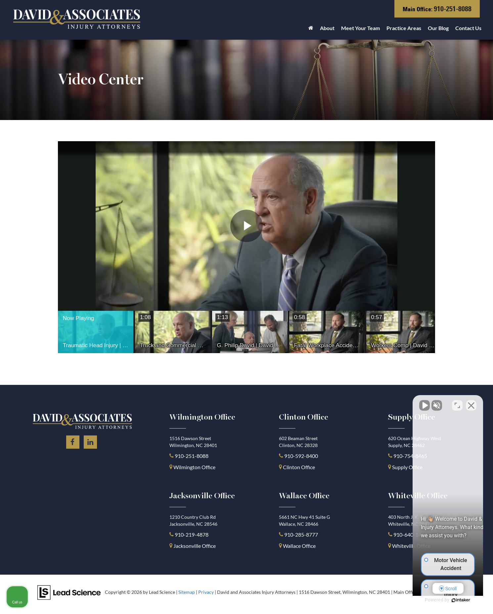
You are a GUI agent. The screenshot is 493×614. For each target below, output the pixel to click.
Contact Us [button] (468, 28)
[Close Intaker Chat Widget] (471, 402)
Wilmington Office (194, 467)
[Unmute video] (376, 402)
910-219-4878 (191, 534)
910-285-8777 (300, 534)
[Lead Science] (69, 592)
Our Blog (438, 28)
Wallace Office (299, 546)
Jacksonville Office (194, 546)
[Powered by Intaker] (437, 600)
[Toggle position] (457, 402)
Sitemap (186, 592)
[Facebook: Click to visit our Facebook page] (73, 441)
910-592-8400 (301, 456)
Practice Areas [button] (403, 28)
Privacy (206, 592)
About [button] (327, 28)
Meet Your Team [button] (360, 28)
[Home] (311, 30)
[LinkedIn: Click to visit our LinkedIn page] (90, 441)
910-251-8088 (452, 8)
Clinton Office (299, 467)
